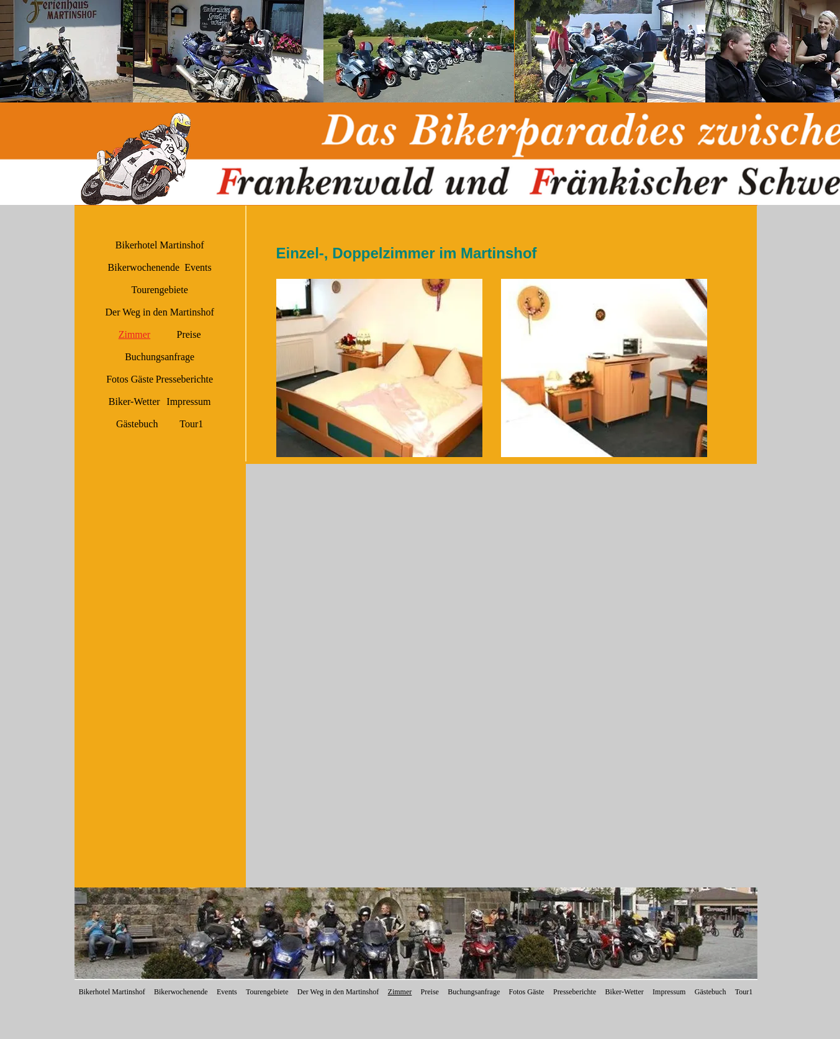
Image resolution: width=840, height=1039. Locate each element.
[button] (228, 51)
